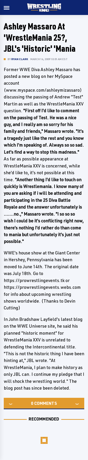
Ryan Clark (19, 59)
